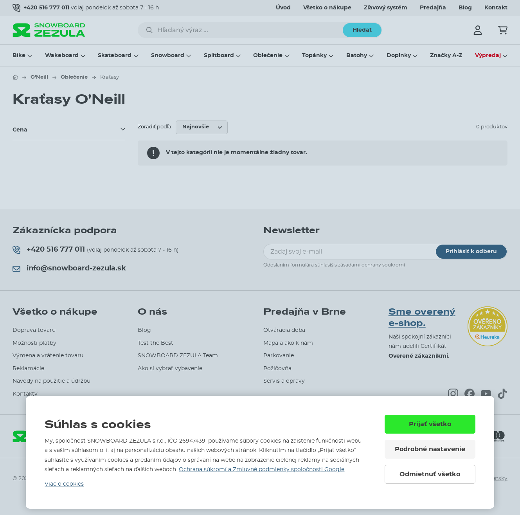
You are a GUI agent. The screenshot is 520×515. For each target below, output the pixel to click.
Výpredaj (488, 55)
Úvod (283, 8)
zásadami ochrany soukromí (371, 265)
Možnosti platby (34, 343)
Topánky (314, 55)
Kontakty (25, 394)
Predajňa (433, 8)
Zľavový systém (385, 8)
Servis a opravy (284, 381)
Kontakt (495, 8)
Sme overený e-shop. (422, 317)
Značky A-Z (446, 55)
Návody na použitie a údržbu (51, 381)
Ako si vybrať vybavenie (170, 368)
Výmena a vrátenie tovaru (48, 355)
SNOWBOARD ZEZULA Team (178, 355)
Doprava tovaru (34, 330)
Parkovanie (278, 355)
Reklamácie (28, 368)
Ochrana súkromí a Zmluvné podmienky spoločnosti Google (261, 469)
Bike (19, 55)
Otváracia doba (284, 330)
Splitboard (219, 55)
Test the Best (155, 343)
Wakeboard (62, 55)
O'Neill (39, 77)
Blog (465, 8)
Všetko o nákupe (327, 8)
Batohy (356, 55)
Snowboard (167, 55)
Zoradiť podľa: (155, 127)
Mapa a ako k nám (288, 343)
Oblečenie (267, 55)
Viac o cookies (64, 484)
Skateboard (114, 55)
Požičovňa (277, 368)
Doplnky (399, 55)
